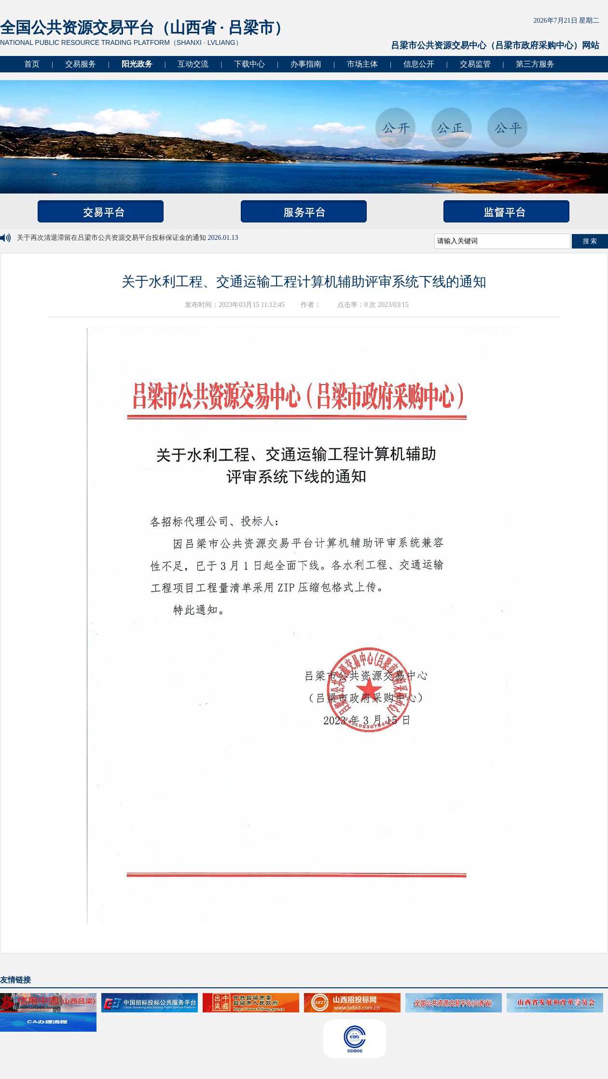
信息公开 (418, 64)
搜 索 (590, 241)
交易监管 (475, 64)
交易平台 (101, 211)
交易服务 (80, 64)
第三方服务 (535, 64)
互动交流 (193, 64)
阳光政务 (137, 64)
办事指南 (305, 64)
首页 (32, 64)
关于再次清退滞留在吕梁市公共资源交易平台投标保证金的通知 (112, 237)
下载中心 (249, 64)
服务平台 (304, 211)
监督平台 (506, 211)
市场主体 (362, 64)
